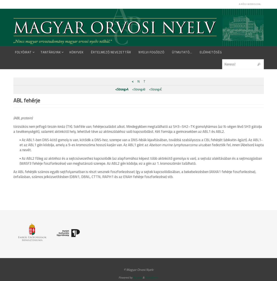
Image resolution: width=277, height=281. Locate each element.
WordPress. (151, 277)
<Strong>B (138, 89)
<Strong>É (155, 89)
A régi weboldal (250, 4)
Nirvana (137, 277)
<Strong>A (121, 89)
